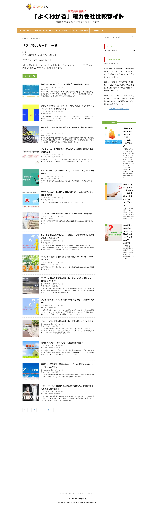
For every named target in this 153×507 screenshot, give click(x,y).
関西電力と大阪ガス (62, 30)
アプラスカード (58, 87)
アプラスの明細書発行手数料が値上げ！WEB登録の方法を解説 (66, 214)
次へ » (50, 410)
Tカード (56, 178)
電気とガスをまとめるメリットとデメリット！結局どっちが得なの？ (127, 137)
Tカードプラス (48, 114)
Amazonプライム (48, 89)
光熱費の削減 (98, 30)
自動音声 (57, 372)
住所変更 (57, 347)
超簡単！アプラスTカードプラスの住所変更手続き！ (62, 343)
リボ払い (57, 157)
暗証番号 (57, 393)
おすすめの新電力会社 (80, 30)
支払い (45, 264)
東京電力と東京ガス (26, 30)
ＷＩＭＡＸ (46, 135)
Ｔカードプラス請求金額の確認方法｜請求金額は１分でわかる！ (67, 321)
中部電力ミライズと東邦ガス (44, 31)
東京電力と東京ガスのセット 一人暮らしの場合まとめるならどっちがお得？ (128, 234)
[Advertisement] (67, 473)
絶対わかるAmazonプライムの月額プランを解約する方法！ (65, 84)
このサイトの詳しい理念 (119, 109)
